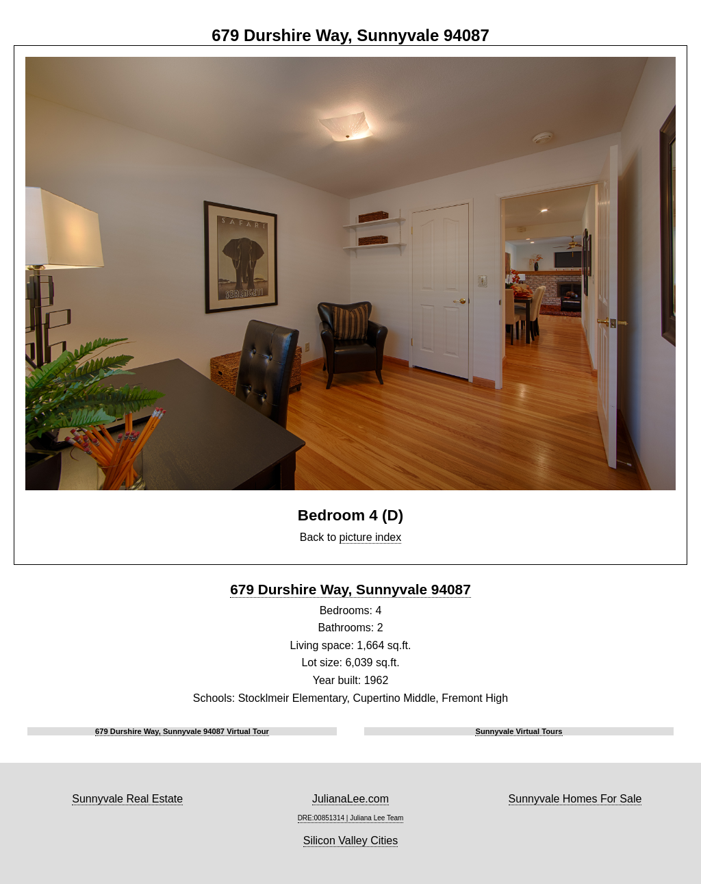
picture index (371, 537)
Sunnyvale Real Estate (127, 799)
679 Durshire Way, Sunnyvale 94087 (350, 589)
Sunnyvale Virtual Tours (518, 731)
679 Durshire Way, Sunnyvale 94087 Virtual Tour (182, 731)
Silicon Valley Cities (350, 840)
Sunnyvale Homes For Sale (575, 799)
